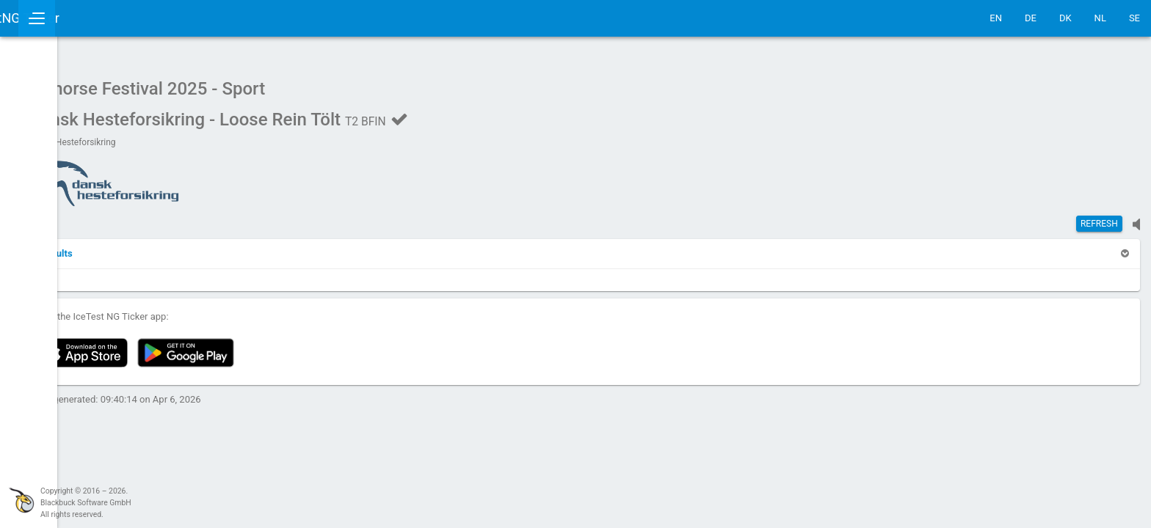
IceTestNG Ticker (81, 18)
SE (1134, 17)
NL (1100, 17)
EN (996, 17)
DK (1065, 17)
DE (1030, 17)
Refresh (1099, 216)
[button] (200, 246)
